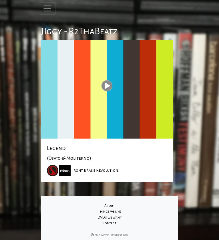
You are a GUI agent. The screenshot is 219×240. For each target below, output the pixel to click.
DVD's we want (110, 217)
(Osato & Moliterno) (69, 158)
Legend (56, 148)
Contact (109, 223)
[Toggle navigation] (47, 8)
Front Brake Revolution (94, 170)
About (109, 206)
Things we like (109, 211)
